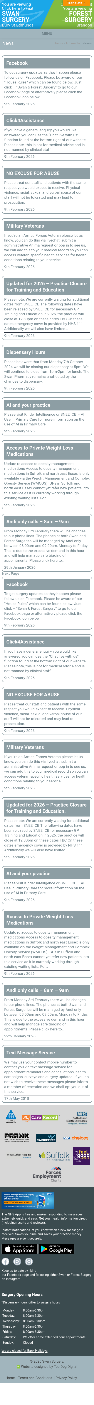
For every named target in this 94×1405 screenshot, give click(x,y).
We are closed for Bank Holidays (24, 1351)
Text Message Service (30, 1053)
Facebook (17, 63)
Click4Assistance (25, 120)
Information (73, 43)
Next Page (10, 573)
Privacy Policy (66, 1378)
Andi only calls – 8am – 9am (37, 522)
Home (59, 43)
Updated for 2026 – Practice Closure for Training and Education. (46, 287)
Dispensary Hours (25, 352)
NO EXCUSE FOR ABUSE (32, 173)
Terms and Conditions (35, 1378)
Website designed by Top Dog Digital (47, 1367)
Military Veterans (25, 226)
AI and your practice (28, 405)
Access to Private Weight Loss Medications (39, 451)
